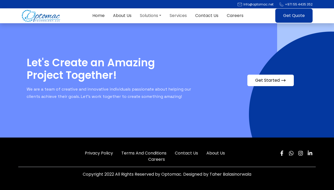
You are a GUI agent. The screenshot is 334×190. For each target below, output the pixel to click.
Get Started (270, 80)
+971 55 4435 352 (299, 4)
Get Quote (294, 16)
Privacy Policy (99, 153)
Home (98, 16)
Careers (235, 16)
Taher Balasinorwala (230, 174)
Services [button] (178, 16)
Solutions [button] (149, 16)
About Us (122, 16)
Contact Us (206, 16)
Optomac (171, 174)
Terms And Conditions (143, 153)
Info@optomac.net (258, 4)
